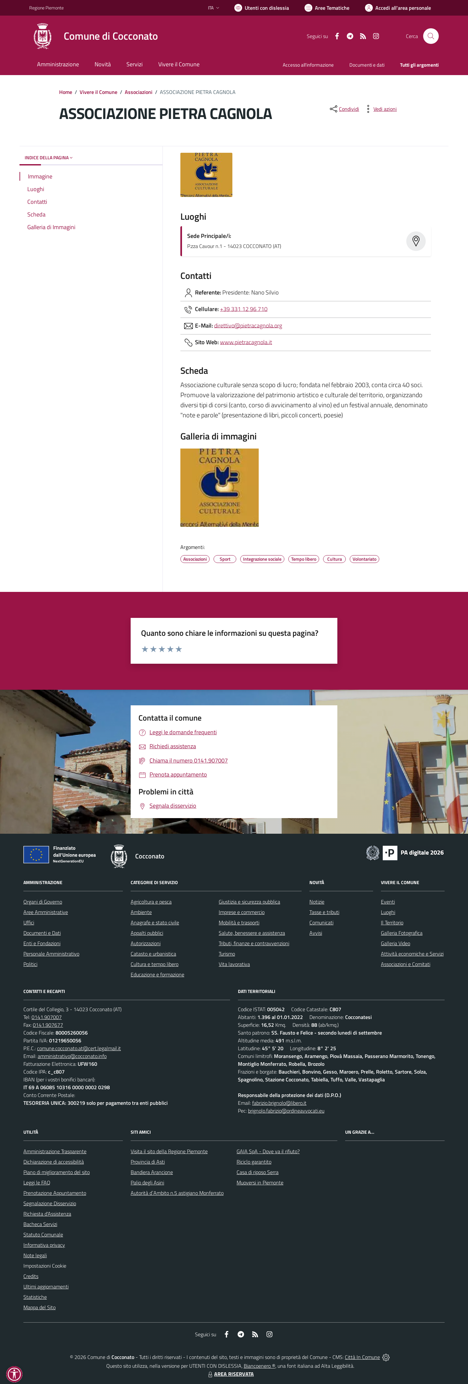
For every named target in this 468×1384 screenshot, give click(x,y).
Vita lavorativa (234, 964)
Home (65, 92)
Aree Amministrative (45, 912)
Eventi (388, 902)
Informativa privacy (44, 1245)
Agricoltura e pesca (151, 902)
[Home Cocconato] (93, 36)
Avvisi (315, 933)
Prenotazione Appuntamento (54, 1193)
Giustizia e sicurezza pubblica (249, 902)
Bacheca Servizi (40, 1224)
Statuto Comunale (43, 1234)
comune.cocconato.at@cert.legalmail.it (79, 1048)
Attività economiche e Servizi (412, 954)
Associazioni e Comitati (405, 964)
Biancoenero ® (259, 1366)
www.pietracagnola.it (246, 341)
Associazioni (138, 92)
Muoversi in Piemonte (260, 1182)
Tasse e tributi (324, 912)
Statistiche (35, 1297)
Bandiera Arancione (152, 1172)
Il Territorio (392, 922)
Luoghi (388, 912)
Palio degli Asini (147, 1182)
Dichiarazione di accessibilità (53, 1162)
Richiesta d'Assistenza (47, 1214)
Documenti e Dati (42, 933)
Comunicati (321, 922)
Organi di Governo (42, 902)
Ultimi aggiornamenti (46, 1286)
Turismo (227, 954)
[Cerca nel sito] (431, 36)
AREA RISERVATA (230, 1374)
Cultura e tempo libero (154, 964)
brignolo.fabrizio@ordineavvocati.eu (286, 1111)
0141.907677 (48, 1025)
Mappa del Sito (39, 1307)
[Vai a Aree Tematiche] (327, 8)
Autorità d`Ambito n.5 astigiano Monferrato (177, 1193)
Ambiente (141, 912)
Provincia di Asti (148, 1162)
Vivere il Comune (98, 92)
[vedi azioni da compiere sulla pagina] (380, 109)
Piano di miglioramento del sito (56, 1172)
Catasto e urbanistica (153, 954)
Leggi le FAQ (36, 1182)
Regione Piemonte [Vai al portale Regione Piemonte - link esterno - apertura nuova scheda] (46, 7)
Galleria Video (395, 943)
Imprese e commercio (242, 912)
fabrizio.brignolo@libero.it (279, 1103)
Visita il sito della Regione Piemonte (169, 1151)
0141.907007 (47, 1017)
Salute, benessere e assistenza (252, 933)
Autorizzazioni (146, 943)
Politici (30, 964)
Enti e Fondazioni (41, 943)
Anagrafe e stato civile (155, 922)
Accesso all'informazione (308, 65)
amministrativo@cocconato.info (72, 1056)
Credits (30, 1276)
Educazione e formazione (157, 974)
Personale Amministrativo (51, 954)
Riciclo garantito (254, 1162)
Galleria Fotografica (401, 933)
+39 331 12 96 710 (243, 308)
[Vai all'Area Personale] (398, 8)
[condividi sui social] (343, 109)
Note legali (35, 1255)
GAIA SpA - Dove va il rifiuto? (268, 1151)
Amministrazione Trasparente (54, 1151)
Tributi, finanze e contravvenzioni (254, 943)
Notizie (316, 902)
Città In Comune (362, 1357)
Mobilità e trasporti (239, 922)
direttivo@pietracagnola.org (248, 325)
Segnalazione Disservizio (49, 1203)
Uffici (28, 922)
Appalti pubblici (147, 933)
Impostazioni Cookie (44, 1266)
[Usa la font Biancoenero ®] (262, 8)
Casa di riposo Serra (258, 1172)
